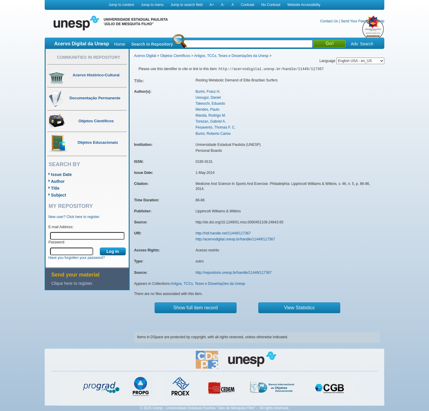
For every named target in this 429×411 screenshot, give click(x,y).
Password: (57, 242)
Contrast (247, 5)
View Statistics (299, 307)
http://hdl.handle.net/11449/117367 (223, 233)
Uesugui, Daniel (208, 97)
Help (380, 21)
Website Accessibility (303, 5)
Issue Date (61, 174)
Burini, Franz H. (207, 91)
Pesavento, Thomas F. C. (215, 127)
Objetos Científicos (175, 56)
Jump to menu (152, 5)
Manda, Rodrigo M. (210, 115)
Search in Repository (152, 44)
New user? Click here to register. (74, 217)
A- (223, 5)
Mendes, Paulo (207, 109)
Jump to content (121, 5)
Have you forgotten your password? (77, 258)
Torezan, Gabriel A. (210, 121)
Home (119, 44)
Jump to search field (187, 5)
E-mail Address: (61, 227)
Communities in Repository (88, 57)
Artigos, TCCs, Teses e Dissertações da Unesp (231, 56)
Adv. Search (362, 43)
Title (55, 188)
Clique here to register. (72, 283)
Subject (58, 195)
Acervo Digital (145, 56)
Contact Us (329, 21)
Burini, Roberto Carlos (213, 134)
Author (58, 181)
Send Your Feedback (357, 21)
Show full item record (195, 307)
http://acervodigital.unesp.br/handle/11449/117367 (235, 239)
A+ (211, 5)
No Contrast (270, 5)
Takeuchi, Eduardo (210, 103)
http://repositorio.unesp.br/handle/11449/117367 (233, 273)
